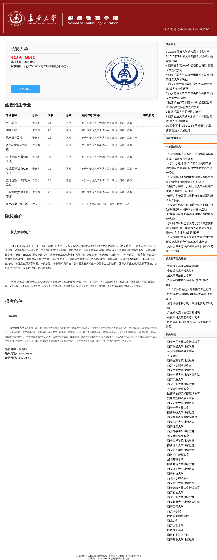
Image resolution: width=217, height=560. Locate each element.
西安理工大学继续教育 (180, 468)
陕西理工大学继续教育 (180, 445)
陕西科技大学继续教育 (180, 412)
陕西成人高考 (175, 530)
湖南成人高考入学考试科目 (183, 266)
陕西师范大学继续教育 (180, 464)
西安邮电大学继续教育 (180, 539)
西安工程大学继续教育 (180, 421)
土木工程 (11, 122)
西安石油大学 (175, 492)
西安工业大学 (175, 379)
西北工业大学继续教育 (180, 497)
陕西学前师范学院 (178, 515)
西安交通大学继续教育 (180, 369)
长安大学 (172, 355)
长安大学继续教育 (178, 388)
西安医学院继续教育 (179, 365)
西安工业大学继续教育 (180, 384)
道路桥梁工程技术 (17, 203)
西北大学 (172, 520)
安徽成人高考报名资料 (180, 270)
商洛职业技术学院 (178, 534)
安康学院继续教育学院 (180, 398)
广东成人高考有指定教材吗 (183, 312)
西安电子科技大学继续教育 (183, 341)
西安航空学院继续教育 (180, 450)
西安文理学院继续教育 (180, 360)
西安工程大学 (175, 506)
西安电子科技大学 (178, 407)
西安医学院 (174, 511)
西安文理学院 (175, 525)
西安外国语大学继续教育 (182, 417)
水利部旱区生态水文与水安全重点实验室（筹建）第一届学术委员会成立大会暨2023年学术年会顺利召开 (189, 228)
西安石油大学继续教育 (180, 402)
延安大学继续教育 (178, 435)
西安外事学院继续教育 (180, 431)
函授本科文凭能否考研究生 (183, 317)
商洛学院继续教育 (178, 454)
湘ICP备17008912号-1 (130, 556)
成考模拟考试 (173, 138)
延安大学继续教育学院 (180, 351)
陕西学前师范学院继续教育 (183, 393)
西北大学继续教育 (178, 478)
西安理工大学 (175, 426)
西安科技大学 (175, 473)
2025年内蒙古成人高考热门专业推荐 (189, 289)
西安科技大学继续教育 (180, 482)
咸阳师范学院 (175, 459)
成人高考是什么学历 (179, 275)
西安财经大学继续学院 (180, 346)
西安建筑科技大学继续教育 (183, 487)
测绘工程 (11, 130)
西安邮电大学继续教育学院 (183, 501)
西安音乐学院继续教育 (180, 440)
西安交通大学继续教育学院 (183, 374)
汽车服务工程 (14, 137)
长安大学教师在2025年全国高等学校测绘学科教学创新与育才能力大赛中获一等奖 (189, 168)
